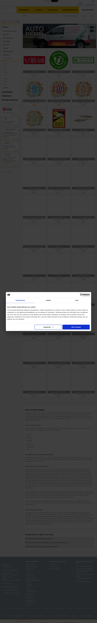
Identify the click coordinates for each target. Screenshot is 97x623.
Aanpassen (48, 327)
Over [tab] (77, 300)
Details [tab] (48, 300)
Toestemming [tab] (20, 300)
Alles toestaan (76, 327)
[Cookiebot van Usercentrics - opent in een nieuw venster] (81, 294)
